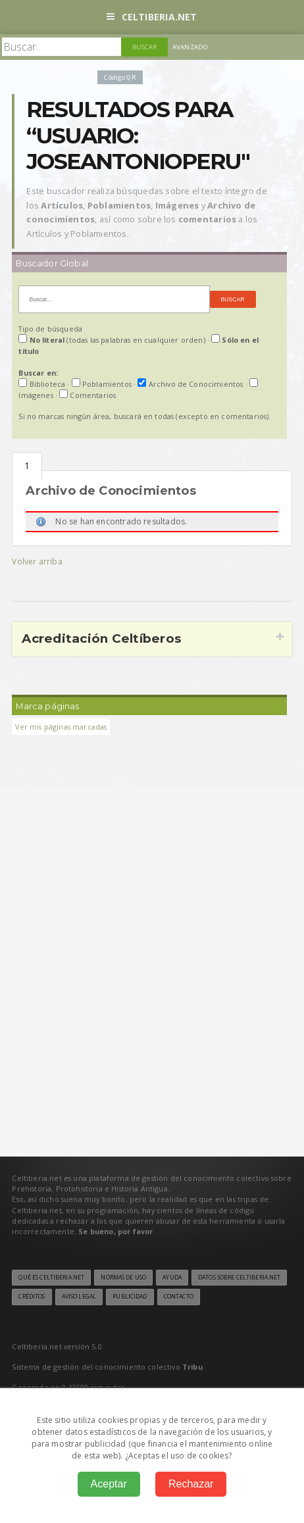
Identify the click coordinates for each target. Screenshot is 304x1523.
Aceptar (109, 1483)
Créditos (31, 1297)
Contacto (178, 1297)
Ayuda (172, 1278)
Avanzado (190, 47)
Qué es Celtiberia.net (51, 1278)
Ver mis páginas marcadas (61, 727)
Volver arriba (37, 561)
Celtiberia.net (152, 17)
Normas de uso (123, 1278)
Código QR (120, 77)
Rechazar (190, 1483)
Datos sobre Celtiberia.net (239, 1278)
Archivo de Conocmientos (27, 466)
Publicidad (130, 1297)
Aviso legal (79, 1297)
